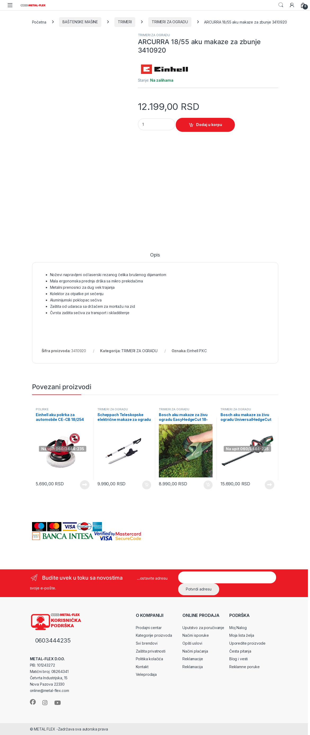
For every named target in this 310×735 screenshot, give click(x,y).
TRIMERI (125, 22)
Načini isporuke (195, 635)
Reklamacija (192, 666)
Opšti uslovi (192, 643)
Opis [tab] (155, 255)
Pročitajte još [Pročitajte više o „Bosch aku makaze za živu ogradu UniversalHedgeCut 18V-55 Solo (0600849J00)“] (269, 484)
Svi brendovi (147, 643)
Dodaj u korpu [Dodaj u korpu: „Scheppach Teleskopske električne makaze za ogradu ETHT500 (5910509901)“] (146, 485)
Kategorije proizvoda (154, 635)
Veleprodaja (146, 674)
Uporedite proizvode (247, 643)
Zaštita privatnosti (150, 651)
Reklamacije (192, 659)
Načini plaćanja (195, 651)
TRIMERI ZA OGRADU (170, 22)
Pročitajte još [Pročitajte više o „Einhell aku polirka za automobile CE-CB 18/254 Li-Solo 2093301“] (84, 484)
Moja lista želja (241, 635)
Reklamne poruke (244, 666)
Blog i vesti (238, 659)
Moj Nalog (238, 627)
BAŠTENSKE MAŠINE (80, 22)
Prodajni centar (149, 627)
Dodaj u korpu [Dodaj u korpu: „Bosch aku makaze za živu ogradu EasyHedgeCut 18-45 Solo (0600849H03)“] (208, 485)
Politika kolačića (149, 659)
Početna (39, 22)
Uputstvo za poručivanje (203, 627)
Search (281, 5)
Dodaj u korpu (209, 124)
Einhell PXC (196, 350)
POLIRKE (42, 409)
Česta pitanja (240, 651)
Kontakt (142, 666)
